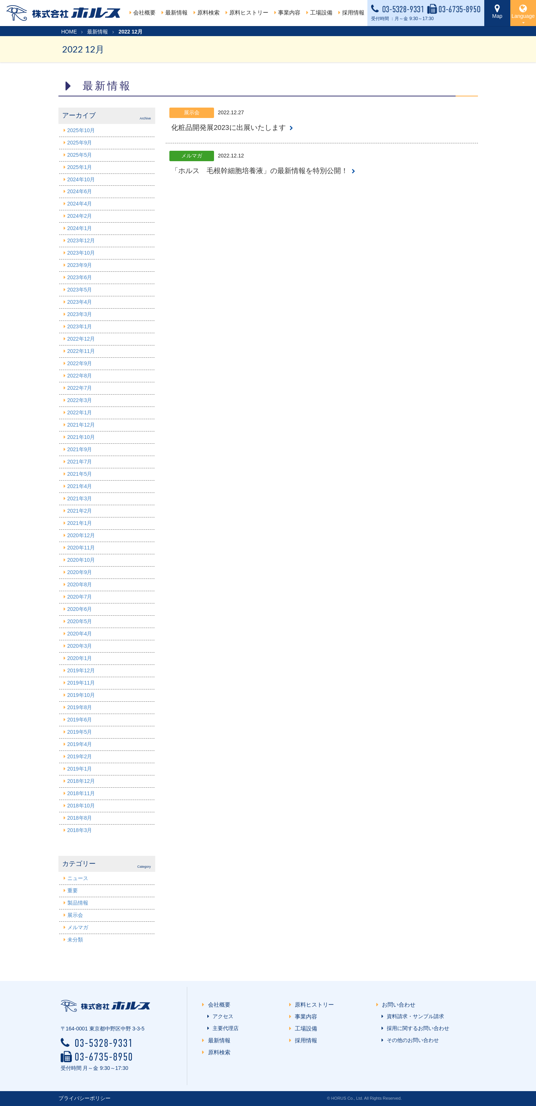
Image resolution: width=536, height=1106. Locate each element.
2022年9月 (79, 363)
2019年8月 (79, 707)
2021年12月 (81, 425)
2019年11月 (81, 683)
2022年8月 (79, 376)
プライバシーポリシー (84, 1098)
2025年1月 (79, 167)
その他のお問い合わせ (411, 1040)
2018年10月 (81, 806)
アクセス (221, 1016)
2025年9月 (79, 143)
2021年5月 (79, 474)
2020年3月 (79, 646)
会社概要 (143, 12)
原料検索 (220, 1052)
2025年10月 (81, 130)
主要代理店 (224, 1028)
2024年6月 (79, 191)
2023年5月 (79, 290)
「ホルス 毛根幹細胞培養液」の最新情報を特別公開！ (259, 171)
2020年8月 (79, 584)
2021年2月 (79, 511)
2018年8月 (79, 818)
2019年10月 (81, 695)
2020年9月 (79, 572)
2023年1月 (79, 326)
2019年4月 (79, 744)
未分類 (75, 940)
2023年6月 (79, 277)
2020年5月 (79, 621)
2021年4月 (79, 486)
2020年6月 (79, 609)
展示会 (75, 915)
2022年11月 (81, 351)
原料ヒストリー (247, 12)
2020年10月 (81, 560)
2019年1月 (79, 769)
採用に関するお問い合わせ (416, 1028)
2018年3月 (79, 830)
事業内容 (308, 1016)
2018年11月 (81, 793)
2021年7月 (79, 462)
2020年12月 (81, 535)
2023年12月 (81, 240)
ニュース (77, 878)
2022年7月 (79, 388)
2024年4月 (79, 204)
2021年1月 (79, 523)
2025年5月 (79, 155)
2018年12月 (81, 781)
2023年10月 (81, 253)
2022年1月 (79, 412)
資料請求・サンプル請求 (414, 1016)
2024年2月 (79, 216)
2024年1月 (79, 228)
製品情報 (77, 903)
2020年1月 (79, 658)
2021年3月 (79, 498)
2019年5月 (79, 732)
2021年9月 (79, 449)
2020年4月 (79, 634)
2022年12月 (81, 339)
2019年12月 (81, 670)
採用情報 (308, 1040)
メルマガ (77, 927)
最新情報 (97, 31)
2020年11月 (81, 548)
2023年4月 (79, 302)
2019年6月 (79, 720)
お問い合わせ (400, 1004)
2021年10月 (81, 437)
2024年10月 (81, 179)
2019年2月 (79, 756)
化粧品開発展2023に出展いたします (228, 127)
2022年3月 (79, 400)
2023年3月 (79, 314)
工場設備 (308, 1028)
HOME (69, 31)
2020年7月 (79, 597)
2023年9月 (79, 265)
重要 (72, 890)
